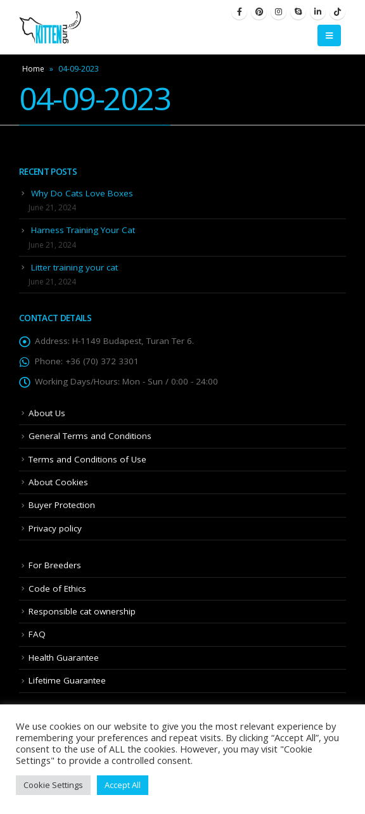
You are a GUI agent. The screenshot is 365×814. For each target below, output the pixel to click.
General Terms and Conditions (90, 436)
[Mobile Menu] (329, 35)
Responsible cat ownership (82, 611)
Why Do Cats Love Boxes (82, 193)
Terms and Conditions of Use (87, 459)
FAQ (37, 634)
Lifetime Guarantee (67, 680)
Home (33, 68)
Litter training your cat (74, 267)
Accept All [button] (123, 785)
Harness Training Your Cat (83, 230)
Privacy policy (55, 528)
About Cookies (58, 482)
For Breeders (55, 565)
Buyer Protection (62, 505)
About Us (47, 413)
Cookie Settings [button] (53, 785)
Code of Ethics (57, 588)
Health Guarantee (64, 657)
